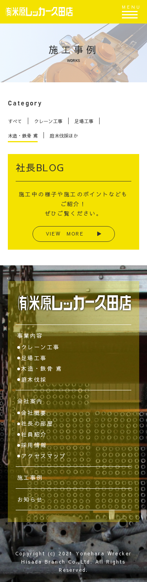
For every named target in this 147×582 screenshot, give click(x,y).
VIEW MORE (74, 233)
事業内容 (30, 335)
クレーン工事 (48, 121)
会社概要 (34, 413)
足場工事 (83, 121)
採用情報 (34, 445)
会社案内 (30, 401)
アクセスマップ (43, 456)
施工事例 (30, 477)
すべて (15, 121)
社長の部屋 (37, 423)
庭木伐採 (34, 379)
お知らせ (30, 499)
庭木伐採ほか (64, 135)
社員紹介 (34, 434)
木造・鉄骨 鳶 (23, 135)
